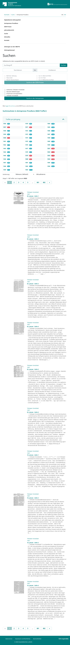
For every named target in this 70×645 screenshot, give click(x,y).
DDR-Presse (7, 27)
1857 (4, 127)
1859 (4, 134)
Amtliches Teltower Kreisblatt (15, 90)
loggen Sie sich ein (10, 106)
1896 (49, 166)
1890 (49, 145)
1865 (4, 155)
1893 (49, 155)
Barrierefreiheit (37, 639)
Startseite (6, 14)
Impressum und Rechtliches (22, 639)
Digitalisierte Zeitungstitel (12, 20)
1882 (27, 166)
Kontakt (6, 40)
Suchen (63, 65)
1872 (27, 131)
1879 (27, 155)
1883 (27, 170)
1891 (49, 148)
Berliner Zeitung (11, 76)
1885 (49, 127)
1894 (49, 159)
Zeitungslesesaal (9, 50)
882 (44, 182)
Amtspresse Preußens (11, 23)
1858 (4, 131)
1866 (4, 159)
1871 (27, 127)
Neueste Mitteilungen (13, 91)
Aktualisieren (40, 174)
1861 (4, 141)
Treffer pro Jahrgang (13, 119)
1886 (49, 131)
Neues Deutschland (12, 80)
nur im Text (42, 78)
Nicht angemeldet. (64, 639)
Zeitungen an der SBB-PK (12, 47)
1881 (27, 162)
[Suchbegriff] (31, 65)
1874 (27, 138)
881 (38, 182)
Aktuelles (7, 37)
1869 (4, 170)
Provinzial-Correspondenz (14, 93)
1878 (27, 152)
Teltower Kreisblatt (12, 95)
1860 (4, 138)
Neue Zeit (9, 78)
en (65, 14)
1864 (4, 152)
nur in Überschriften (45, 76)
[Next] (49, 182)
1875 (27, 141)
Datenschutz (8, 639)
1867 (4, 162)
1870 (27, 123)
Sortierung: (6, 174)
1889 (49, 141)
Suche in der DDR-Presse (35, 82)
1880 (27, 159)
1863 (4, 148)
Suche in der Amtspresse (35, 98)
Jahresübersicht (9, 30)
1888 (49, 138)
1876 (27, 145)
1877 (27, 148)
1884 (49, 123)
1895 (49, 162)
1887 (49, 134)
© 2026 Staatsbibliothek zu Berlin (23, 642)
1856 (4, 123)
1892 (49, 152)
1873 (27, 134)
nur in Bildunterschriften (46, 80)
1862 (4, 145)
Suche (13, 14)
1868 (4, 166)
